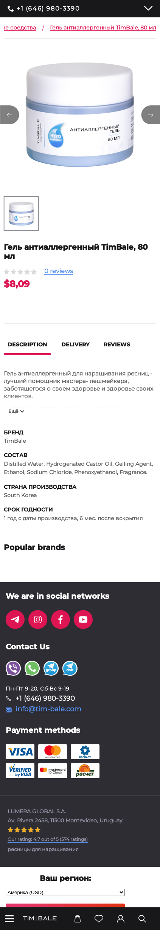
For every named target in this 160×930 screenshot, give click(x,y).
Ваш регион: (65, 878)
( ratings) (48, 839)
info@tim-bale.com (48, 709)
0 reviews (58, 271)
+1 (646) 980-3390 (48, 8)
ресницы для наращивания (43, 849)
